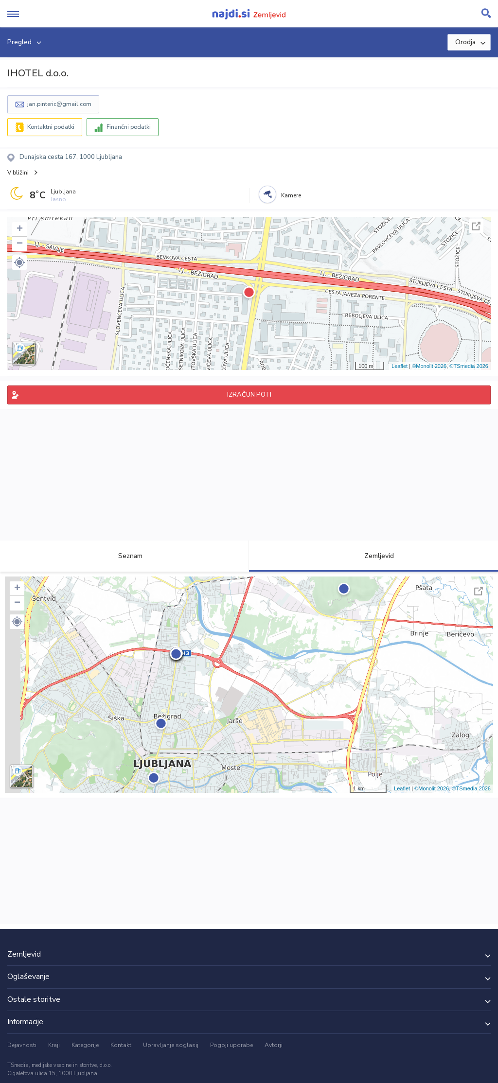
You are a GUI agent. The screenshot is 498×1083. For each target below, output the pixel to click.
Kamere (291, 195)
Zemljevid (373, 555)
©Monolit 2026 (429, 366)
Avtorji (274, 1045)
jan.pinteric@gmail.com (59, 104)
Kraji (54, 1045)
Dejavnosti (21, 1045)
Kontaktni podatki (50, 127)
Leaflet (399, 366)
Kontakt (120, 1045)
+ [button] (20, 229)
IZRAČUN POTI (249, 394)
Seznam (124, 555)
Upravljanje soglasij (170, 1045)
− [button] (20, 244)
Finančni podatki (129, 127)
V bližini (18, 172)
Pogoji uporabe (231, 1045)
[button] (19, 262)
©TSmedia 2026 (468, 366)
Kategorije (85, 1045)
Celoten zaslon (476, 226)
